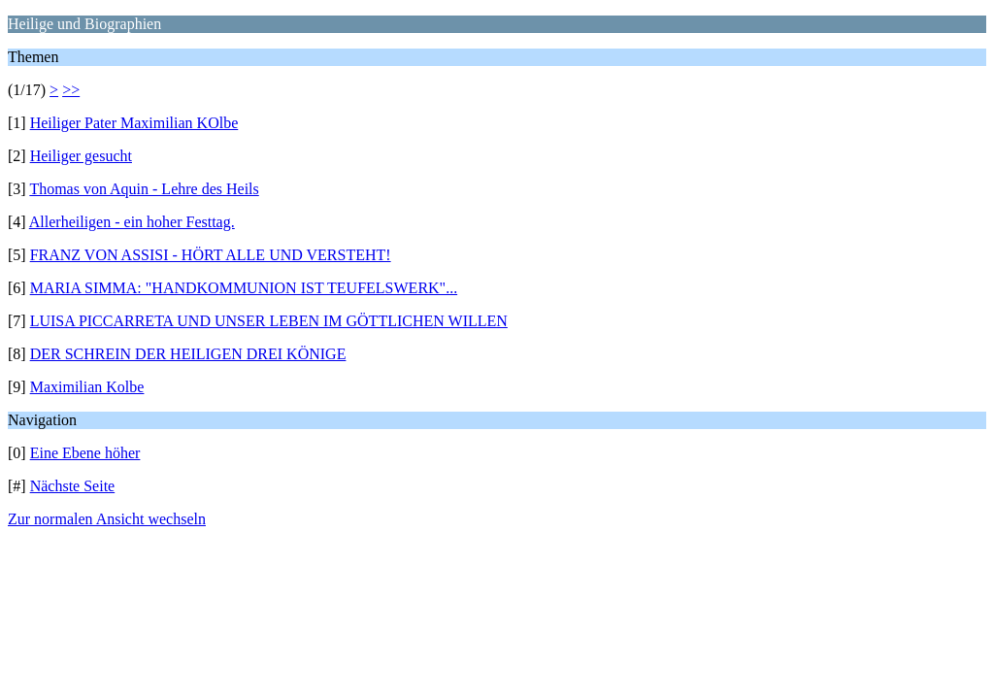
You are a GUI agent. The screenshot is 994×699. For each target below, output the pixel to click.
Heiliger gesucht (81, 156)
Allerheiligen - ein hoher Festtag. (132, 222)
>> (71, 90)
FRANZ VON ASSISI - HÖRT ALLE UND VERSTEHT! (210, 255)
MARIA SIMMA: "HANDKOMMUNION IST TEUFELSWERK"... (244, 288)
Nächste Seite (73, 486)
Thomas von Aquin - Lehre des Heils (143, 189)
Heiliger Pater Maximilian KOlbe (134, 123)
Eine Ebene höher (85, 453)
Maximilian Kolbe (87, 387)
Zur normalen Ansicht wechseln (107, 519)
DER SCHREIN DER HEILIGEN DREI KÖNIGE (188, 354)
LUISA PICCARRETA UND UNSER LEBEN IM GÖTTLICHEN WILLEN (269, 321)
